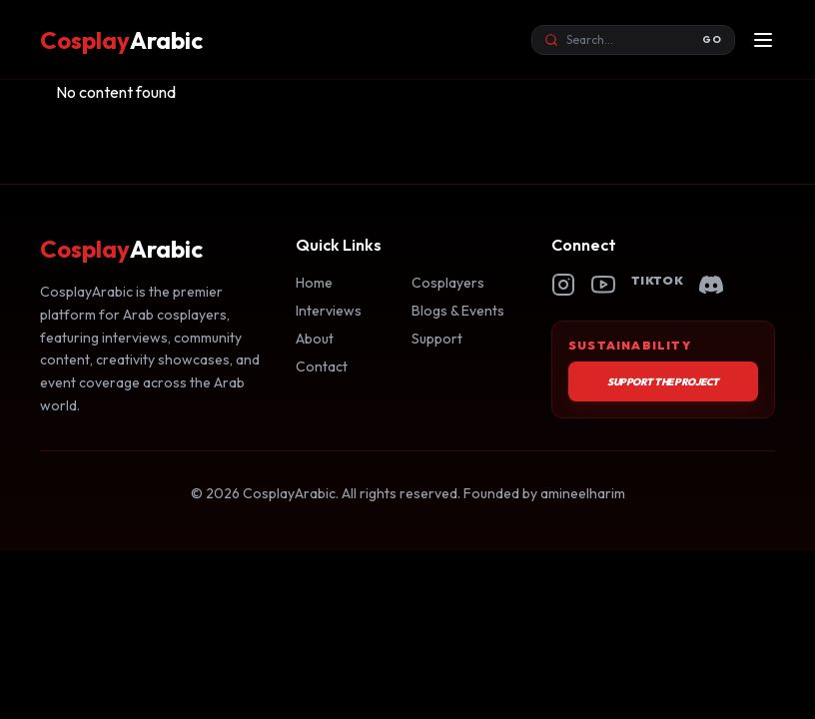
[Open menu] (763, 40)
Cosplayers (447, 283)
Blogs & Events (457, 311)
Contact (322, 366)
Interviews (329, 311)
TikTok (657, 280)
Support (436, 339)
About (315, 339)
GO (712, 39)
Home (314, 283)
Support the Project (663, 381)
